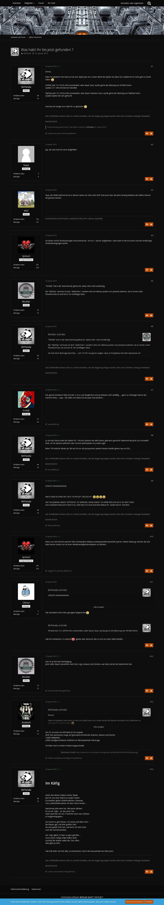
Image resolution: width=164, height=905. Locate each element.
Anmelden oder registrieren (132, 3)
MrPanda (27, 53)
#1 (152, 66)
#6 (152, 326)
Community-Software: (82, 897)
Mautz (92, 240)
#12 (151, 656)
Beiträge (16, 98)
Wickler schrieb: (56, 334)
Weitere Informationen (134, 902)
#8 (152, 435)
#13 (151, 702)
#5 (152, 281)
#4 (152, 235)
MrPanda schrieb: (57, 590)
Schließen (148, 902)
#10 (151, 536)
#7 (152, 390)
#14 (151, 769)
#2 (152, 144)
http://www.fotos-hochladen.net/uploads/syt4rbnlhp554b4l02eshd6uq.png (106, 752)
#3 (152, 190)
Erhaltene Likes (18, 96)
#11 (151, 582)
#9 (152, 481)
